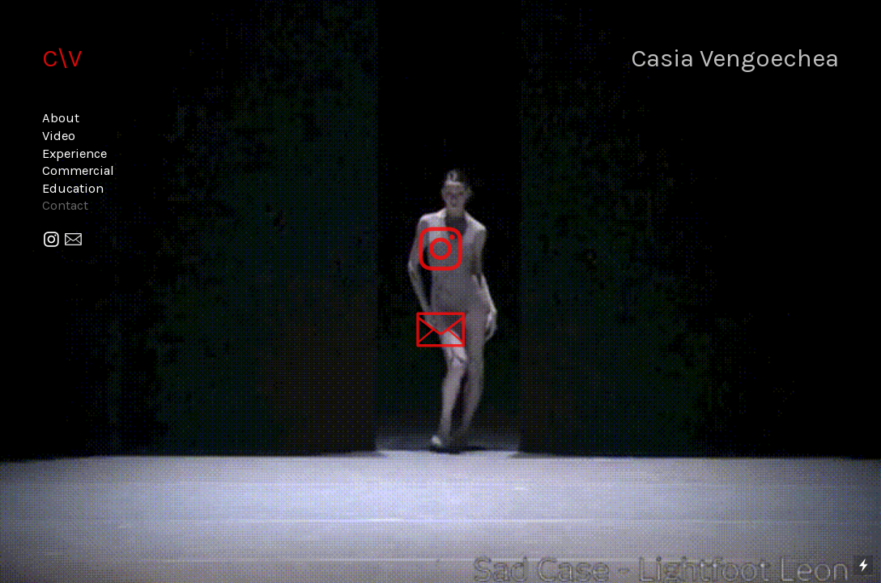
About (60, 118)
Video (58, 135)
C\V (62, 58)
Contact (65, 205)
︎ (73, 240)
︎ (51, 240)
